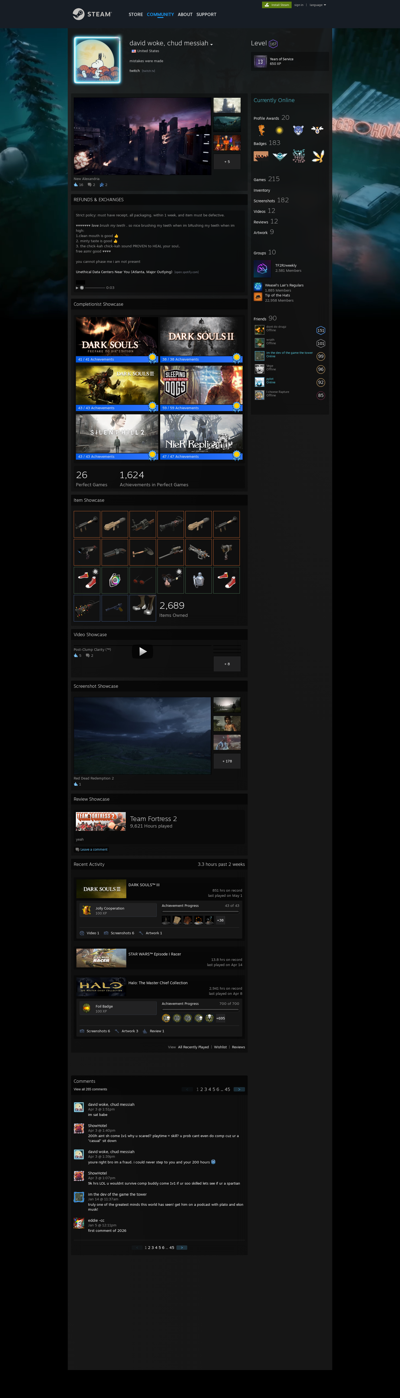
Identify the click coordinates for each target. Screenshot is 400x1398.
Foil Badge (104, 1006)
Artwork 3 (130, 1031)
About (185, 14)
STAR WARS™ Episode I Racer (154, 954)
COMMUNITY (160, 14)
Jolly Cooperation (110, 908)
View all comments (90, 1089)
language (316, 5)
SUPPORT (206, 14)
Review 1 (157, 1031)
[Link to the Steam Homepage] (96, 18)
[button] (290, 42)
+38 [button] (220, 920)
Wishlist (220, 1047)
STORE (136, 14)
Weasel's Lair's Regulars (284, 285)
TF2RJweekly (285, 265)
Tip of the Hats (277, 295)
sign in (298, 5)
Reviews (238, 1047)
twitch (135, 70)
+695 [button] (220, 1018)
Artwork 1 (154, 933)
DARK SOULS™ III (144, 884)
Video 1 (93, 933)
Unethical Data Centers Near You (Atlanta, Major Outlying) (124, 272)
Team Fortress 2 (153, 819)
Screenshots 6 (122, 933)
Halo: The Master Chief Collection (158, 982)
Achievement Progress (180, 905)
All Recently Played (193, 1047)
